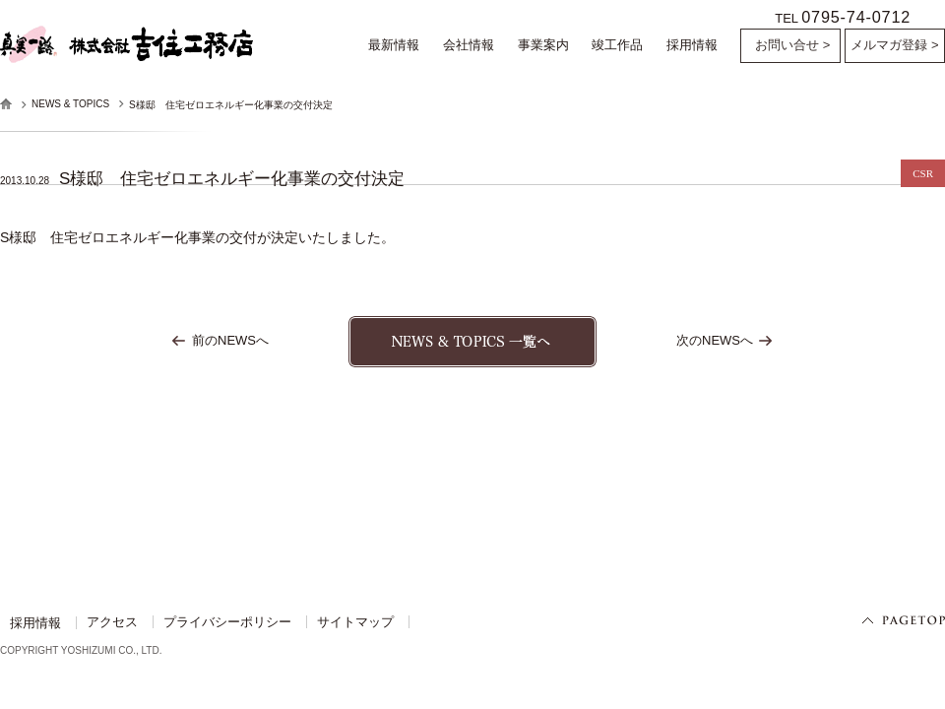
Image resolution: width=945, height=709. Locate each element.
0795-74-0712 (856, 17)
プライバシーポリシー (227, 625)
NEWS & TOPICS (70, 103)
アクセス (112, 625)
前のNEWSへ (230, 343)
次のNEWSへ (714, 343)
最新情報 (393, 44)
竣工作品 (617, 44)
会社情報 (468, 44)
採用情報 (692, 44)
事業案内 (543, 44)
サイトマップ (355, 625)
